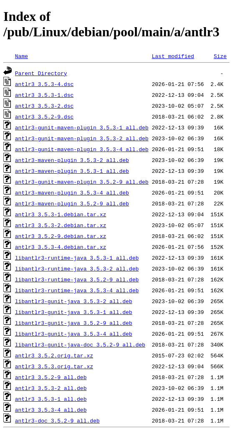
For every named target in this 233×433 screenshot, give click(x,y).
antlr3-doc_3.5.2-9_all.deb (57, 420)
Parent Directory (41, 73)
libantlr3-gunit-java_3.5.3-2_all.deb (73, 301)
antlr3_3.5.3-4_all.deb (51, 409)
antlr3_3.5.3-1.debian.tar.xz (60, 214)
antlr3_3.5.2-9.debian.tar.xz (60, 236)
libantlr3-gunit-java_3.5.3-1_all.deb (73, 312)
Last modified (173, 56)
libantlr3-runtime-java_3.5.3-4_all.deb (77, 290)
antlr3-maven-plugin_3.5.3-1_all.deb (72, 171)
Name (21, 56)
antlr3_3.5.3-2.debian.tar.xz (60, 225)
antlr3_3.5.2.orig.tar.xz (54, 355)
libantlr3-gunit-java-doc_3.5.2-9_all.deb (80, 344)
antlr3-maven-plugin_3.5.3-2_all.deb (72, 160)
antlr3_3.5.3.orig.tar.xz (54, 366)
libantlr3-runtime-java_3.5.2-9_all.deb (77, 279)
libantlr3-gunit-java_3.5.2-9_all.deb (73, 323)
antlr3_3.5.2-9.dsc (44, 116)
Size (220, 56)
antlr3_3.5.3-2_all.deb (51, 388)
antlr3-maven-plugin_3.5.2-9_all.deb (72, 203)
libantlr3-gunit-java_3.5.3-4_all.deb (73, 333)
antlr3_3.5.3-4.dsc (44, 84)
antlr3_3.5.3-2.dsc (44, 105)
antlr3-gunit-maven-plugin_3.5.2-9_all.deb (82, 181)
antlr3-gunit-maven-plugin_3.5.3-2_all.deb (82, 138)
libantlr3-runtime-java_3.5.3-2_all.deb (77, 268)
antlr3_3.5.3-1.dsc (44, 95)
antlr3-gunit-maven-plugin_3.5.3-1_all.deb (82, 127)
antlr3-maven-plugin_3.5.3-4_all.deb (72, 192)
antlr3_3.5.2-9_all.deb (51, 377)
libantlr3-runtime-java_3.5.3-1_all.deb (77, 257)
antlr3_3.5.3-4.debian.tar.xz (60, 247)
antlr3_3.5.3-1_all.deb (51, 399)
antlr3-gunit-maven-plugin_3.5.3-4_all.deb (82, 149)
